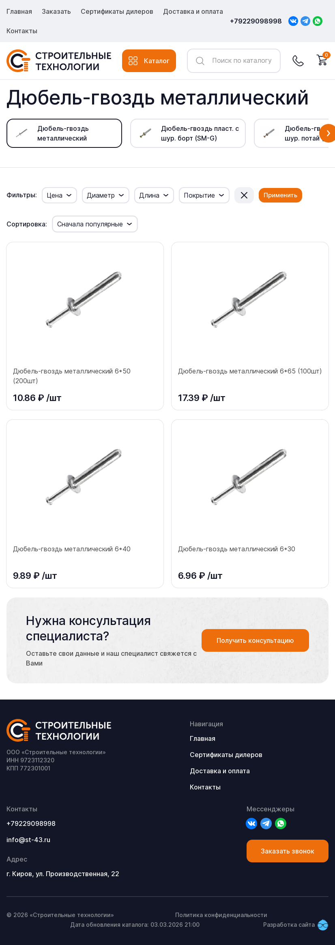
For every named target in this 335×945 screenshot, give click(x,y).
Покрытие (199, 195)
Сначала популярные (90, 224)
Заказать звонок (287, 851)
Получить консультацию (255, 640)
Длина (149, 195)
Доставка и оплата (193, 11)
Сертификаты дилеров (117, 11)
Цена (54, 195)
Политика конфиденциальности (221, 914)
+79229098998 (256, 21)
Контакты (21, 31)
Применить (280, 195)
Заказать (56, 11)
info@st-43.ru (28, 840)
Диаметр (101, 195)
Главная (19, 11)
